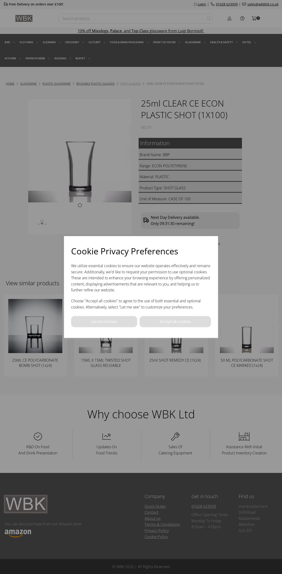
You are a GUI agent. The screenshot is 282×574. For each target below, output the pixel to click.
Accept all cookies (175, 321)
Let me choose (104, 321)
